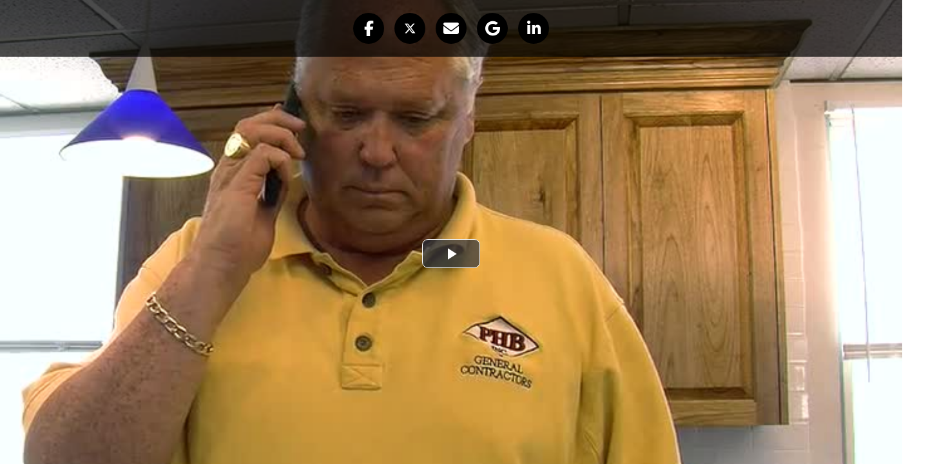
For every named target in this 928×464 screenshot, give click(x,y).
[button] (368, 28)
